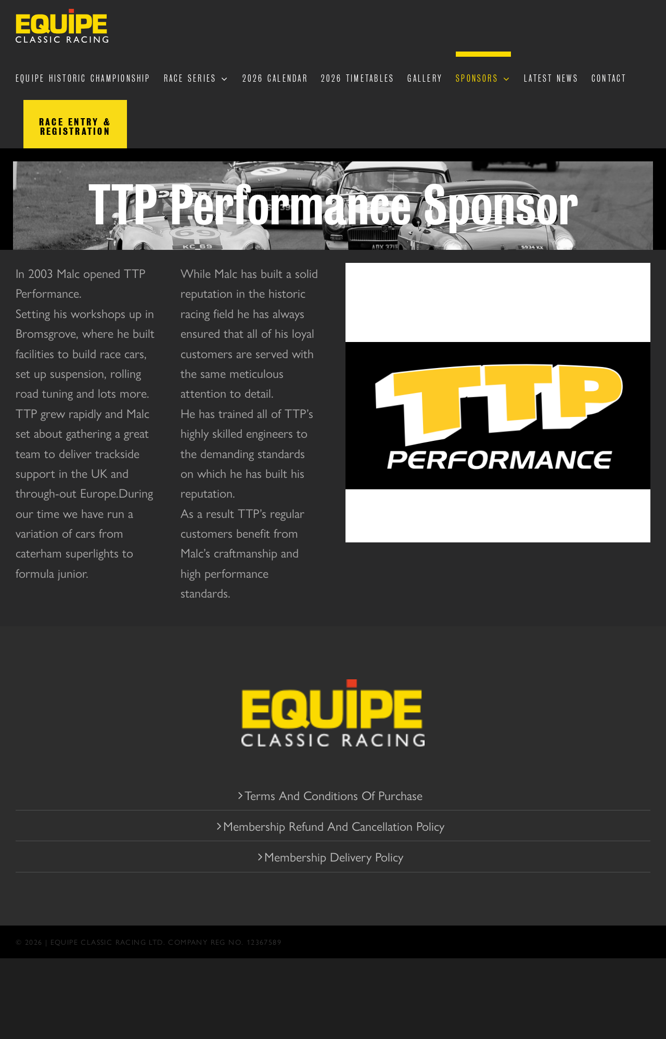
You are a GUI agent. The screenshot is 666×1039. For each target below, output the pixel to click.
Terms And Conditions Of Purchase (333, 795)
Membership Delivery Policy (333, 856)
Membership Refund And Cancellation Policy (333, 825)
